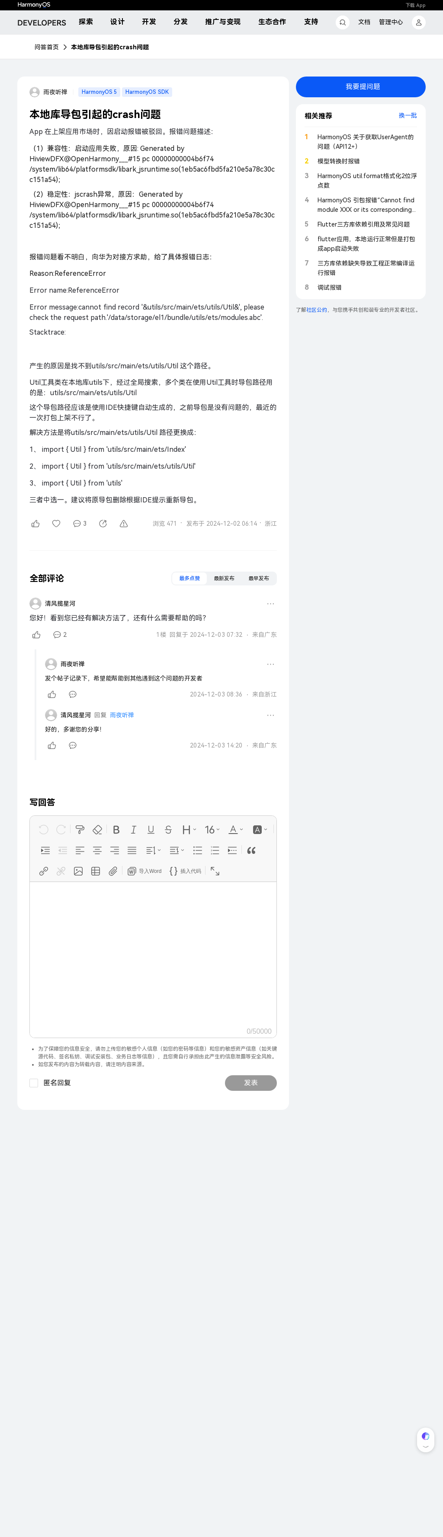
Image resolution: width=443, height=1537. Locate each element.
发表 (251, 1083)
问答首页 (47, 47)
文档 (364, 22)
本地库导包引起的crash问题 (110, 47)
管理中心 (391, 22)
